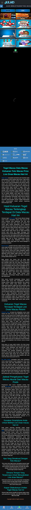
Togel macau (5, 177)
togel (3, 430)
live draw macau (6, 359)
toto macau (8, 386)
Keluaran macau (6, 312)
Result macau (5, 245)
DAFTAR (8, 10)
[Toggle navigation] (2, 3)
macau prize (12, 218)
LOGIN (22, 10)
